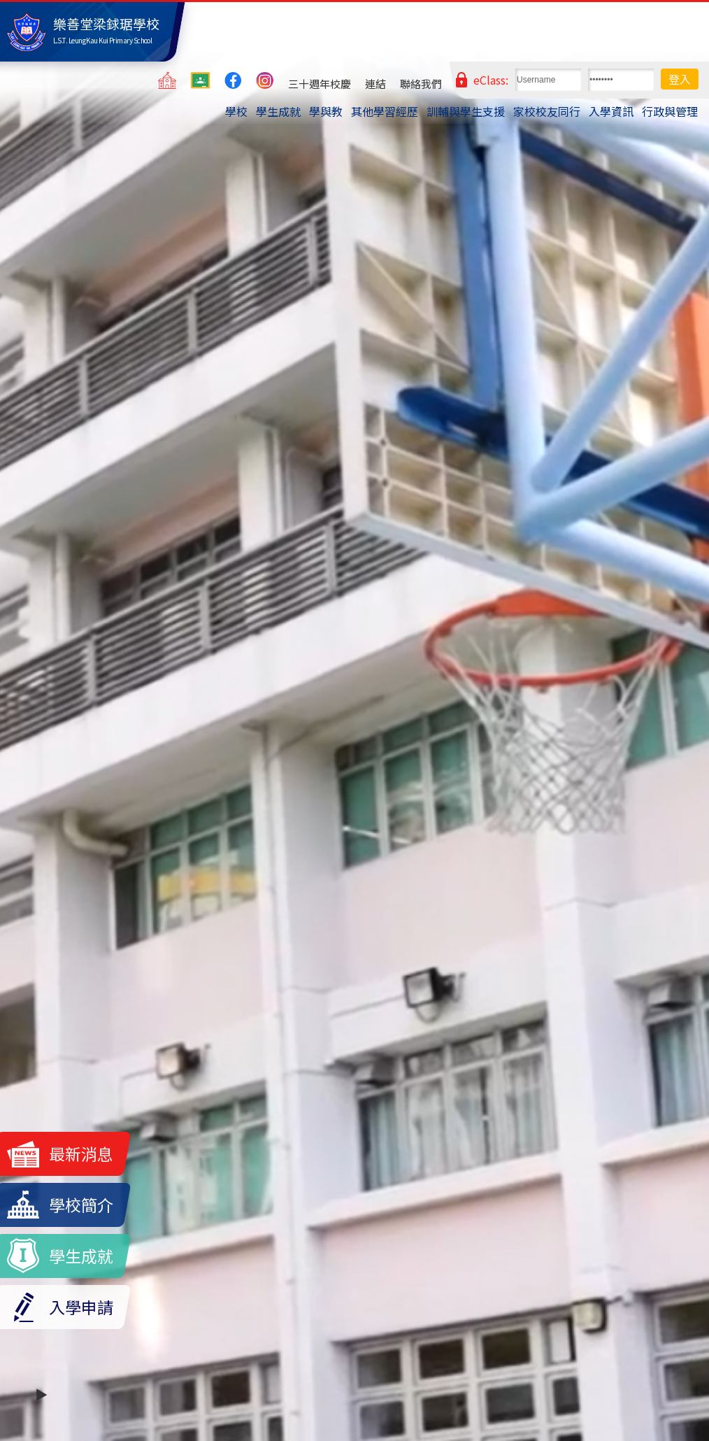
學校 (236, 111)
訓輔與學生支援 (466, 111)
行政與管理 (670, 111)
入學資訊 (611, 111)
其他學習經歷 (384, 111)
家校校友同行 (546, 111)
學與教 (326, 111)
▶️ (41, 1394)
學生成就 (278, 111)
